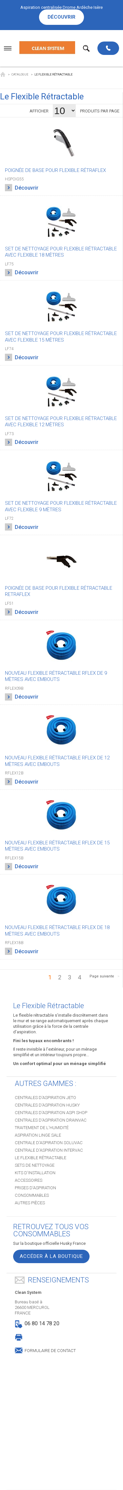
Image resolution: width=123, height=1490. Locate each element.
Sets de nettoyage (34, 1165)
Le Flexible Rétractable (40, 1157)
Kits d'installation (35, 1172)
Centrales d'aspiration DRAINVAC (51, 1120)
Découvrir (61, 17)
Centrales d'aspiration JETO (45, 1097)
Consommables (32, 1195)
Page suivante (102, 976)
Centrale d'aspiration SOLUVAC (49, 1142)
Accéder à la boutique (51, 1256)
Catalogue (19, 74)
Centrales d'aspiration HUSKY (47, 1105)
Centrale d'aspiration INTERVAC (49, 1150)
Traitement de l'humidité (42, 1127)
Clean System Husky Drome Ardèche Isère (2, 74)
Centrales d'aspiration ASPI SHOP (51, 1112)
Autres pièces (30, 1202)
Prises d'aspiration (35, 1187)
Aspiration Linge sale (38, 1135)
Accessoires (28, 1180)
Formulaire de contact (50, 1350)
